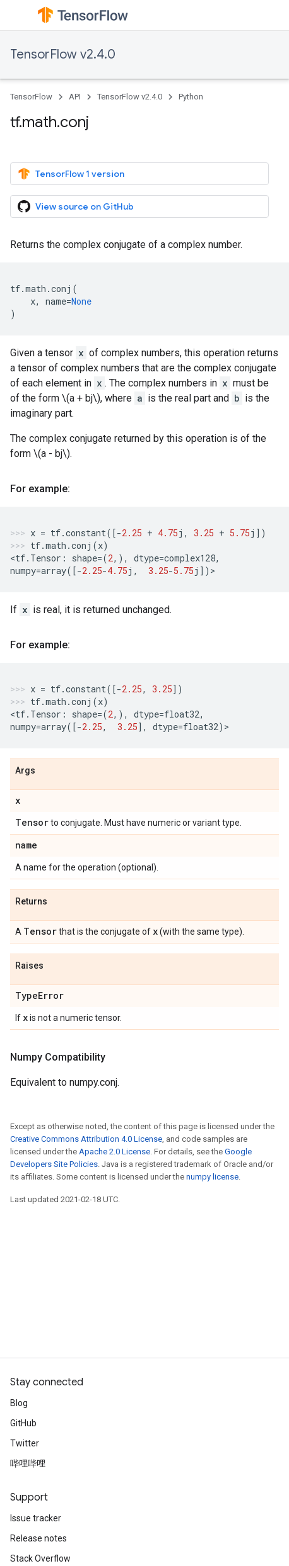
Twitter (24, 1443)
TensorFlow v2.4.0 (62, 54)
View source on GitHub (76, 206)
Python (191, 96)
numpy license (212, 1176)
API (75, 96)
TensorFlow (31, 96)
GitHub (23, 1423)
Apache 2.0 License (114, 1151)
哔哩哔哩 (27, 1463)
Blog (19, 1403)
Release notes (38, 1538)
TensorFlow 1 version (71, 173)
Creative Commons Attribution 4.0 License (86, 1139)
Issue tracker (35, 1518)
